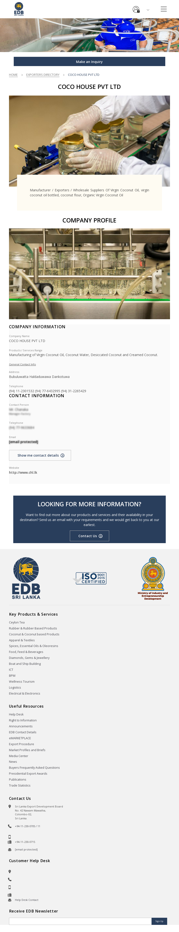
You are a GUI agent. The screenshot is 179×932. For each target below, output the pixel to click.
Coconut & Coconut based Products (34, 634)
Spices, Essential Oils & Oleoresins (33, 646)
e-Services (136, 7)
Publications (17, 779)
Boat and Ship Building (25, 664)
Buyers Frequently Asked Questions (34, 768)
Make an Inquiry (89, 61)
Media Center (18, 756)
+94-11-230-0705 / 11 (27, 826)
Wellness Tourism (22, 682)
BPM (12, 676)
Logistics (15, 688)
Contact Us (87, 536)
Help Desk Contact (26, 900)
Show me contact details (38, 455)
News (13, 762)
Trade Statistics (20, 785)
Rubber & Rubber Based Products (33, 628)
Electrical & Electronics (24, 693)
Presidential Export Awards (28, 774)
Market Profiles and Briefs (27, 750)
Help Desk (16, 714)
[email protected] (23, 441)
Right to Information (23, 720)
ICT (11, 670)
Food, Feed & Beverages (26, 652)
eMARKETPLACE (20, 738)
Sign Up (159, 921)
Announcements (21, 726)
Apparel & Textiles (22, 640)
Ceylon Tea (17, 622)
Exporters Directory (42, 74)
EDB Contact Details (22, 732)
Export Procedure (21, 744)
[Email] (80, 921)
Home (13, 74)
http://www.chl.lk (23, 472)
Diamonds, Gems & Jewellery (29, 658)
